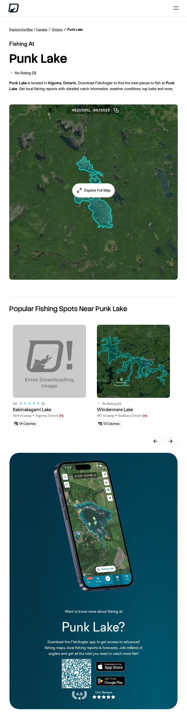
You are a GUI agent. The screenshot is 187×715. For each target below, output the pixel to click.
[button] (93, 190)
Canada (41, 29)
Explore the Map (21, 29)
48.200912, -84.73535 (95, 110)
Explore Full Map (97, 190)
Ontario (57, 29)
